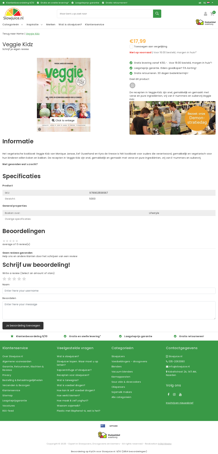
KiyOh (92, 451)
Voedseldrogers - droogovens (129, 361)
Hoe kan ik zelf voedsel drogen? (76, 390)
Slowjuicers (118, 356)
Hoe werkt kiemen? (68, 395)
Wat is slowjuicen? (68, 356)
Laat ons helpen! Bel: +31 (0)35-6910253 (26, 167)
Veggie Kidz (33, 33)
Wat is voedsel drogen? (71, 385)
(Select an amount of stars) (28, 273)
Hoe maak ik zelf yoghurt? (72, 400)
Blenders (117, 366)
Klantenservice (11, 390)
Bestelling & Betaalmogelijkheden (22, 380)
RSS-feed (8, 410)
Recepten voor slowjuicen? (73, 375)
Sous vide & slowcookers (126, 381)
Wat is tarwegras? (68, 380)
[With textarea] (109, 310)
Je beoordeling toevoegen (23, 325)
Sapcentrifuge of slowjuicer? (74, 370)
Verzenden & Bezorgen (16, 385)
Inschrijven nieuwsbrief (180, 403)
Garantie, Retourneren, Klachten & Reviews (23, 368)
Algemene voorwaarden (16, 361)
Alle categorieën (121, 397)
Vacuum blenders (122, 371)
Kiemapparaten (121, 376)
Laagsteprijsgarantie (14, 400)
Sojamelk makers (122, 392)
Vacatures (8, 405)
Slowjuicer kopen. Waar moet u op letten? (77, 363)
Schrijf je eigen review (15, 49)
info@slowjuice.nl (178, 366)
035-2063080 (175, 361)
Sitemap (7, 395)
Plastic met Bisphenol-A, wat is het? (78, 410)
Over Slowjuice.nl (12, 356)
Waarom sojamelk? (68, 405)
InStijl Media (164, 443)
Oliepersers (118, 387)
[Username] (109, 291)
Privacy (6, 375)
